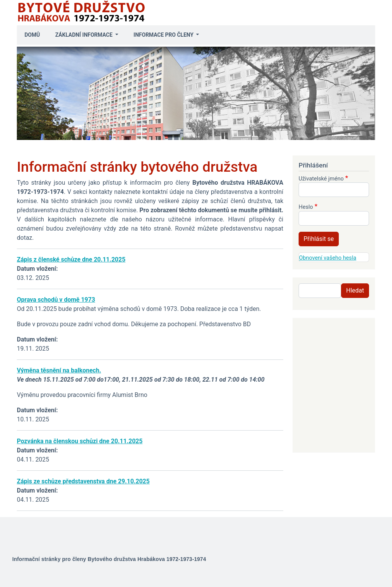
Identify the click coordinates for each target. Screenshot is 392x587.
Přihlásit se (319, 238)
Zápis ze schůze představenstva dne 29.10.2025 (83, 481)
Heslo (306, 206)
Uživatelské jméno (321, 178)
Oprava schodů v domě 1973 (56, 299)
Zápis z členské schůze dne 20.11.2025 (71, 259)
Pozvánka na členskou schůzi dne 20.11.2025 (79, 441)
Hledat (355, 290)
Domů (32, 35)
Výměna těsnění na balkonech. (59, 370)
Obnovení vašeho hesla (327, 257)
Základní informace (84, 35)
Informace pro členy (164, 35)
